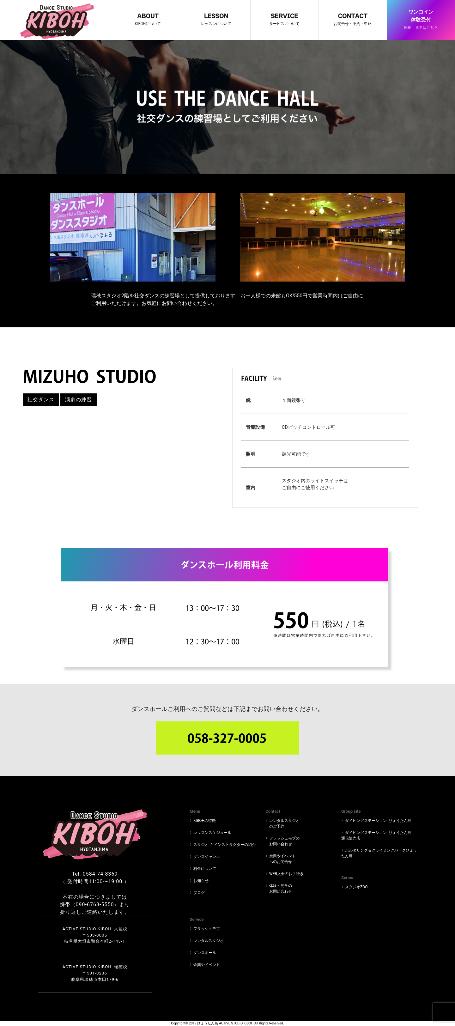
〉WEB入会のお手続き (284, 873)
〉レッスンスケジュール (210, 832)
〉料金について (203, 868)
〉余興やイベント (205, 964)
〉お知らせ (199, 880)
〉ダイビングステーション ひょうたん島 (376, 820)
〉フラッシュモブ (205, 928)
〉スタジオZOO (354, 887)
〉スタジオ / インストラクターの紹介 (223, 844)
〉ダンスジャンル (205, 856)
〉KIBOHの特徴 (203, 820)
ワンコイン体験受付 (420, 20)
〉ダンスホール (203, 952)
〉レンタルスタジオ (207, 940)
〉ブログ (197, 892)
